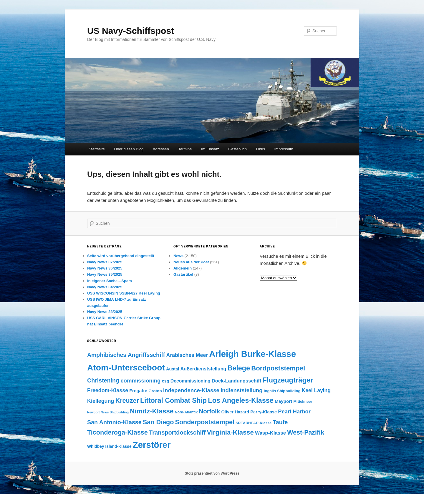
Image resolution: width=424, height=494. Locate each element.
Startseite (97, 149)
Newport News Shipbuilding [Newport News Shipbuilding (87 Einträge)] (108, 412)
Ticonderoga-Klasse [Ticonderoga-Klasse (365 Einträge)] (117, 432)
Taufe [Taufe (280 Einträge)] (280, 422)
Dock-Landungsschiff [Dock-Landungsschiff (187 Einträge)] (236, 380)
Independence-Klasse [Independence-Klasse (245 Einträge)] (191, 390)
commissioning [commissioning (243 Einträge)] (140, 380)
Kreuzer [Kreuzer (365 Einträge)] (127, 400)
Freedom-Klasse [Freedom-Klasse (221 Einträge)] (107, 390)
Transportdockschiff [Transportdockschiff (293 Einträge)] (177, 432)
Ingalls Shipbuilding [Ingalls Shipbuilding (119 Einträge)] (282, 391)
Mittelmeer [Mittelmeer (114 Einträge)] (302, 401)
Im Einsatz (210, 149)
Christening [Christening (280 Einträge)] (103, 380)
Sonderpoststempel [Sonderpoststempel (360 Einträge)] (204, 422)
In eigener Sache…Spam (109, 281)
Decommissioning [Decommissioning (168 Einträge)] (190, 380)
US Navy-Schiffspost (130, 31)
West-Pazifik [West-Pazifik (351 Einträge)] (305, 432)
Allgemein (182, 268)
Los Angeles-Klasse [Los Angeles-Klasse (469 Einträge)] (241, 400)
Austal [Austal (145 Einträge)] (172, 369)
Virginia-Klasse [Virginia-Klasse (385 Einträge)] (230, 432)
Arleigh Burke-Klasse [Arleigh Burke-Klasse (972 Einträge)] (252, 354)
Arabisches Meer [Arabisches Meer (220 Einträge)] (187, 355)
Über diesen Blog (129, 149)
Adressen (161, 149)
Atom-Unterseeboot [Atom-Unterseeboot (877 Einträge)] (126, 367)
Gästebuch (237, 149)
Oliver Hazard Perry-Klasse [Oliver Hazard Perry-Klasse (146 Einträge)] (249, 412)
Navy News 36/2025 (104, 268)
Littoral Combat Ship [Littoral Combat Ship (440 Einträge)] (173, 400)
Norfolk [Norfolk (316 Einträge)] (209, 411)
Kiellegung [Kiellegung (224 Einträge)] (100, 401)
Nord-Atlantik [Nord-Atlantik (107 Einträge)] (186, 412)
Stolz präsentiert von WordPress (212, 473)
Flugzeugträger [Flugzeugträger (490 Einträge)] (287, 380)
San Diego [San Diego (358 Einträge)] (158, 422)
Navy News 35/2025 (104, 274)
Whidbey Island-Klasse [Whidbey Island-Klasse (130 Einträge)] (109, 446)
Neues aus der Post (191, 262)
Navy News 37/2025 (104, 262)
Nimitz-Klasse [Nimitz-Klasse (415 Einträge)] (151, 411)
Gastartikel (183, 274)
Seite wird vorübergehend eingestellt (120, 256)
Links (260, 149)
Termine (185, 149)
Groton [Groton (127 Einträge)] (155, 391)
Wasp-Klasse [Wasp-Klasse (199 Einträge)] (270, 433)
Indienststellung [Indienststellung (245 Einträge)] (241, 390)
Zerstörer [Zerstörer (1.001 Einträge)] (152, 445)
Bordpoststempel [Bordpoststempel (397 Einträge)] (278, 368)
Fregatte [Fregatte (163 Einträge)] (138, 390)
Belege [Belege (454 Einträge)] (239, 368)
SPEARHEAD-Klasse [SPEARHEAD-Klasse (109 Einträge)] (253, 423)
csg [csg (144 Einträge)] (165, 381)
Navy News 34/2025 (104, 287)
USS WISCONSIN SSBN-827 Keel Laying (123, 293)
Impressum (283, 149)
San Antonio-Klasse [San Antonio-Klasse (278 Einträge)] (114, 422)
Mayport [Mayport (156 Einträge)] (283, 401)
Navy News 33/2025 (104, 312)
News (178, 256)
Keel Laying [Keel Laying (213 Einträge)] (316, 390)
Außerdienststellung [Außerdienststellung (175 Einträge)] (203, 368)
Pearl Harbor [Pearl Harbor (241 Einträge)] (294, 411)
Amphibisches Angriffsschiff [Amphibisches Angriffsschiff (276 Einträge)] (126, 355)
